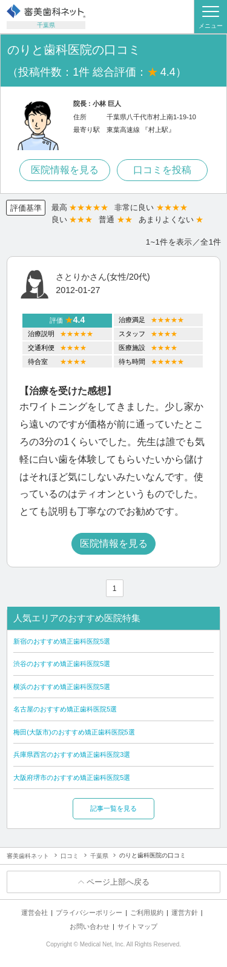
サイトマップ (137, 926)
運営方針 (184, 912)
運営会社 (34, 912)
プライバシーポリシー (89, 912)
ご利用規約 (146, 912)
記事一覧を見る (113, 808)
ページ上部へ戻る (118, 881)
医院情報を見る (65, 170)
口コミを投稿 (162, 170)
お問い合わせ (90, 926)
